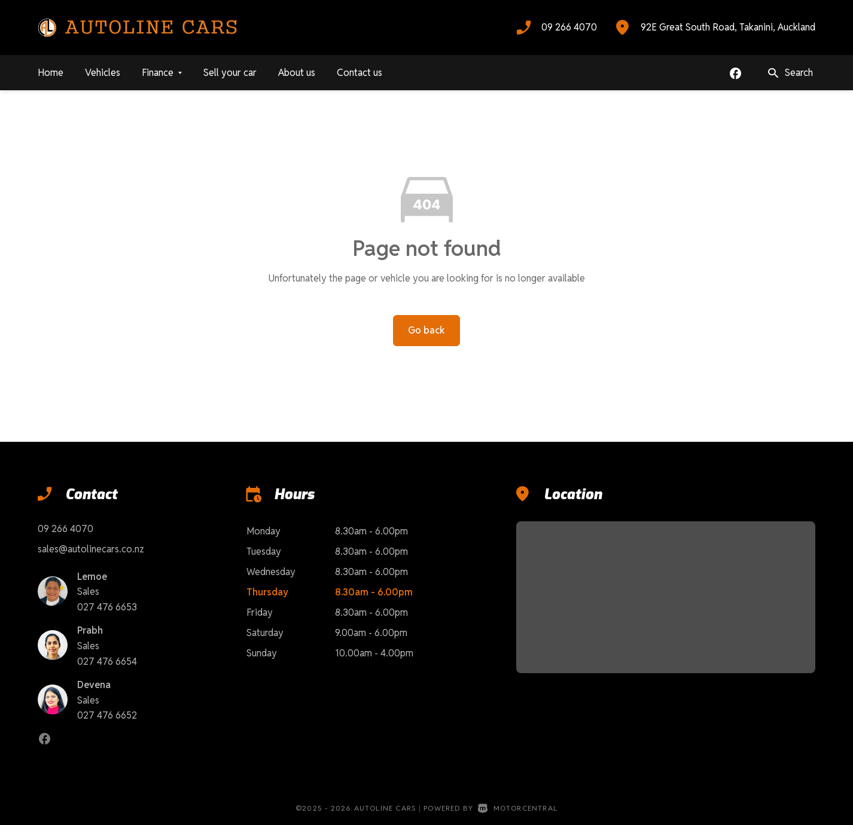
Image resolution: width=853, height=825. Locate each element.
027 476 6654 (107, 661)
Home (50, 72)
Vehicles (102, 72)
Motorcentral (518, 807)
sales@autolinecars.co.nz (91, 549)
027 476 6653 (107, 607)
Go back (426, 330)
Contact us (359, 72)
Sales (88, 591)
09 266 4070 (569, 27)
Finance (162, 72)
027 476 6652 (107, 715)
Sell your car (230, 72)
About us (296, 72)
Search (789, 73)
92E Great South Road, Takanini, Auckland (728, 27)
